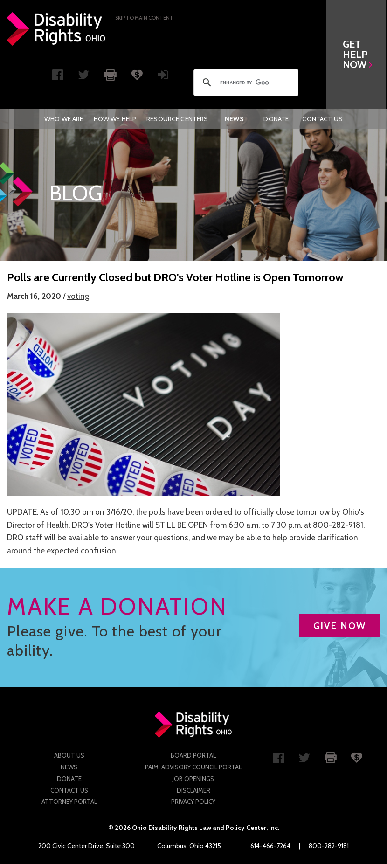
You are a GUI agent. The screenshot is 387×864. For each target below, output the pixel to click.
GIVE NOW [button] (339, 625)
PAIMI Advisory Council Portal (193, 767)
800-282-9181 (329, 846)
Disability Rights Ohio (56, 29)
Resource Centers (177, 119)
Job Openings (193, 778)
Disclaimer (193, 790)
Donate (276, 119)
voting (78, 296)
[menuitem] (63, 119)
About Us (69, 755)
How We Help (115, 119)
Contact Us (322, 119)
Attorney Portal (69, 801)
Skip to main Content (144, 17)
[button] (357, 54)
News (234, 119)
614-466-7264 (270, 846)
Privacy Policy (193, 801)
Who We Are (63, 119)
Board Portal (193, 755)
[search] (244, 82)
